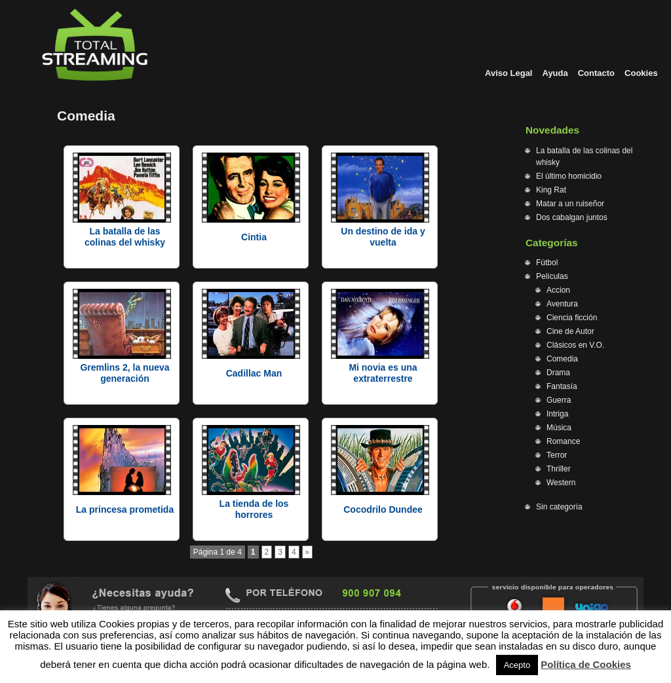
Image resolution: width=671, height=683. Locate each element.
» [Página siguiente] (307, 552)
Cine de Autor (570, 331)
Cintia (254, 237)
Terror (556, 455)
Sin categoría (559, 506)
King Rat (551, 189)
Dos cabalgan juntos (571, 217)
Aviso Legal (508, 73)
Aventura (562, 303)
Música (558, 427)
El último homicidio (569, 176)
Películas (552, 276)
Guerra (558, 400)
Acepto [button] (517, 665)
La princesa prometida (125, 509)
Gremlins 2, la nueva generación (124, 373)
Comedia (562, 358)
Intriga (557, 413)
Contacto (596, 73)
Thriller (558, 468)
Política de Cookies (586, 664)
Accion (558, 290)
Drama (558, 372)
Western (560, 482)
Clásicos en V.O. (575, 345)
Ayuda (554, 73)
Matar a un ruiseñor (570, 203)
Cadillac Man (254, 373)
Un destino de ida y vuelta (383, 237)
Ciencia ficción (571, 317)
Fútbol (547, 262)
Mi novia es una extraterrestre (383, 373)
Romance (563, 441)
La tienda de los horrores (254, 509)
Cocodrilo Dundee (383, 509)
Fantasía (561, 386)
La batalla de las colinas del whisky (125, 237)
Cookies (641, 73)
